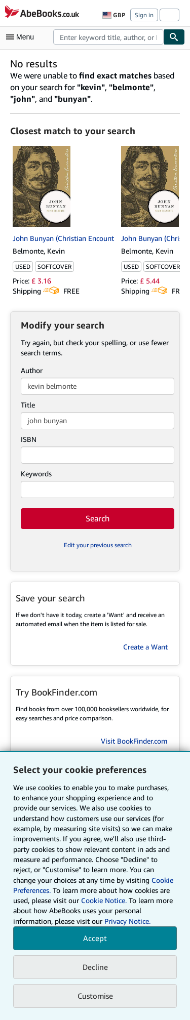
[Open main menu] (22, 37)
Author (32, 370)
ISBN (28, 439)
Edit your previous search (98, 545)
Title (28, 404)
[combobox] (108, 37)
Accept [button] (95, 938)
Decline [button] (95, 966)
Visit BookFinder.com (134, 741)
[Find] (174, 37)
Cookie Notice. (104, 900)
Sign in (144, 15)
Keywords (36, 473)
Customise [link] (95, 995)
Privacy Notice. (127, 921)
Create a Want (145, 646)
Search (97, 518)
